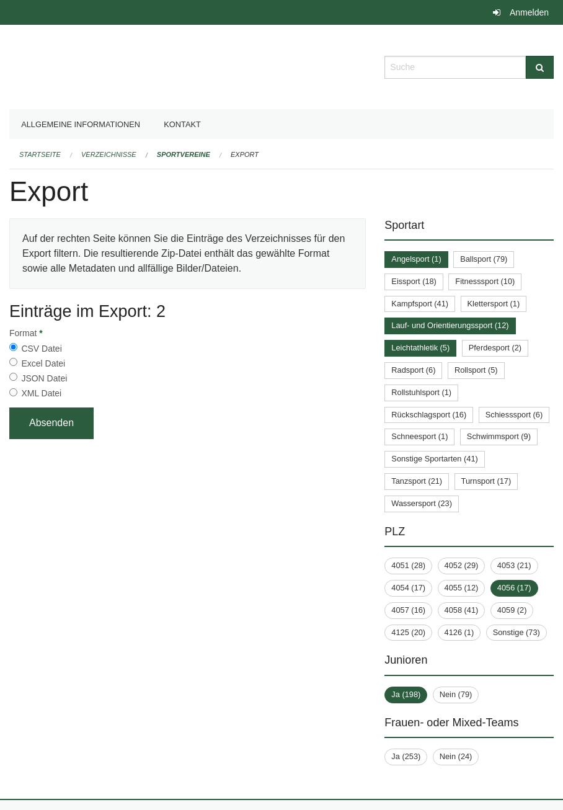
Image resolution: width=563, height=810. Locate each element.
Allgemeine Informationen (80, 124)
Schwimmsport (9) (499, 436)
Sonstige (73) (516, 632)
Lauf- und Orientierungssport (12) (449, 325)
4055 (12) (462, 587)
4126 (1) (459, 632)
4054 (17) (408, 587)
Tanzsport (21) (416, 481)
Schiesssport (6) (514, 414)
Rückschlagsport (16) (428, 414)
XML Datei (41, 393)
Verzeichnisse (108, 154)
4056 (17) (514, 587)
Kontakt (182, 124)
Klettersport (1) (494, 303)
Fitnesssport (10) (485, 281)
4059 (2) (512, 610)
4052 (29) (462, 565)
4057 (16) (408, 610)
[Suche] (540, 67)
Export (245, 154)
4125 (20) (408, 632)
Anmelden (529, 12)
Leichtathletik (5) (420, 347)
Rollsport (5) (476, 370)
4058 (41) (462, 610)
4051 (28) (408, 565)
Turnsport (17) (486, 481)
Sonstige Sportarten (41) (434, 458)
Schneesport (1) (419, 436)
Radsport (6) (413, 370)
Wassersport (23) (421, 503)
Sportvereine (183, 154)
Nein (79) (456, 694)
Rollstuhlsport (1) (421, 392)
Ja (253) (405, 756)
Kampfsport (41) (419, 303)
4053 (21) (514, 565)
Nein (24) (456, 756)
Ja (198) (405, 694)
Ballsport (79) (483, 259)
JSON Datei (44, 378)
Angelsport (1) (416, 259)
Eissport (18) (414, 281)
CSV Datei (41, 349)
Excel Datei (43, 363)
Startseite (40, 154)
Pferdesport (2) (495, 347)
